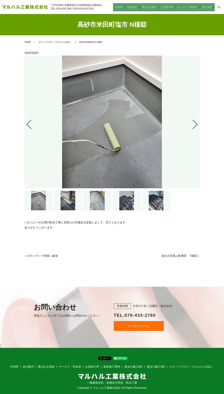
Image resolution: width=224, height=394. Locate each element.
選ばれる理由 (151, 8)
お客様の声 (167, 8)
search (219, 8)
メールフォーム (139, 326)
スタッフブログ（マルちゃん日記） (55, 42)
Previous (26, 123)
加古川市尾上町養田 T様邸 (179, 255)
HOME (122, 8)
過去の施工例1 (133, 366)
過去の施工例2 (156, 366)
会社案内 (134, 8)
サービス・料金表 (186, 8)
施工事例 (206, 8)
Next (198, 123)
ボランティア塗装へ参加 (42, 255)
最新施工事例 (111, 366)
